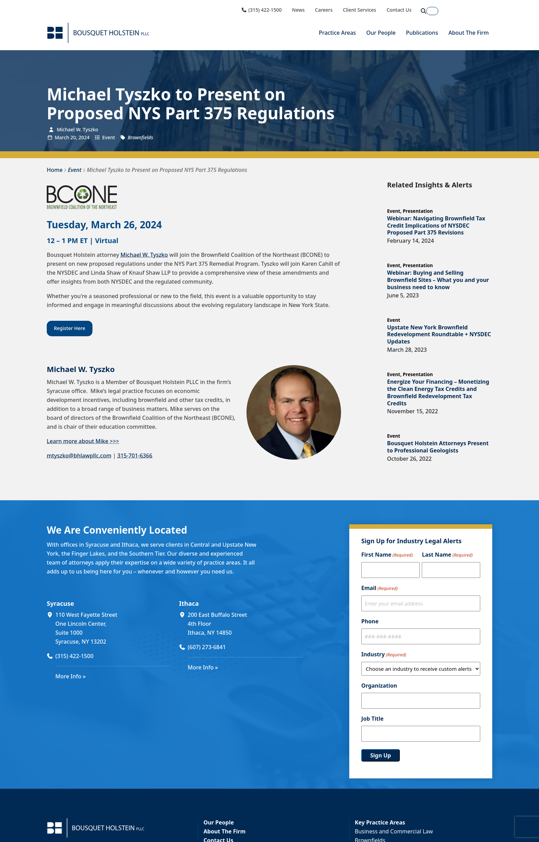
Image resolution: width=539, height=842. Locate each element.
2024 (83, 137)
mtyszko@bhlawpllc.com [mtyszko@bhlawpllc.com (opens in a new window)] (79, 455)
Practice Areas (337, 32)
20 (73, 137)
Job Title (372, 718)
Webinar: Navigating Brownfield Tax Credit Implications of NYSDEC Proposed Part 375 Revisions (436, 226)
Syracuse (60, 603)
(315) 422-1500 (261, 10)
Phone (369, 621)
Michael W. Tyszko (144, 255)
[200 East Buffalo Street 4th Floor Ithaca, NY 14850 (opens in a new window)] (245, 623)
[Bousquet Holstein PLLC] (98, 32)
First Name (387, 554)
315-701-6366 (134, 455)
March (62, 137)
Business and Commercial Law (394, 831)
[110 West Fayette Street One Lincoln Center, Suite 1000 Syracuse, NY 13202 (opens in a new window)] (113, 628)
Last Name (447, 554)
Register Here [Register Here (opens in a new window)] (69, 328)
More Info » (70, 676)
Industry (383, 654)
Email (379, 588)
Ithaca (189, 603)
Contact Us (398, 10)
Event (108, 137)
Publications (422, 32)
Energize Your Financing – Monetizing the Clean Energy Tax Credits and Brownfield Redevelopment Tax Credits (438, 392)
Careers (323, 10)
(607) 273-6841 (207, 647)
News (298, 10)
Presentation (418, 211)
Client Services (359, 10)
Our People (381, 32)
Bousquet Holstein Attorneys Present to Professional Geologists (437, 446)
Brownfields (140, 137)
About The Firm (468, 32)
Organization (379, 685)
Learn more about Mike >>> (83, 441)
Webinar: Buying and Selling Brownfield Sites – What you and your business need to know (438, 280)
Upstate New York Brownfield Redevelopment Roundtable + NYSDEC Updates (439, 335)
